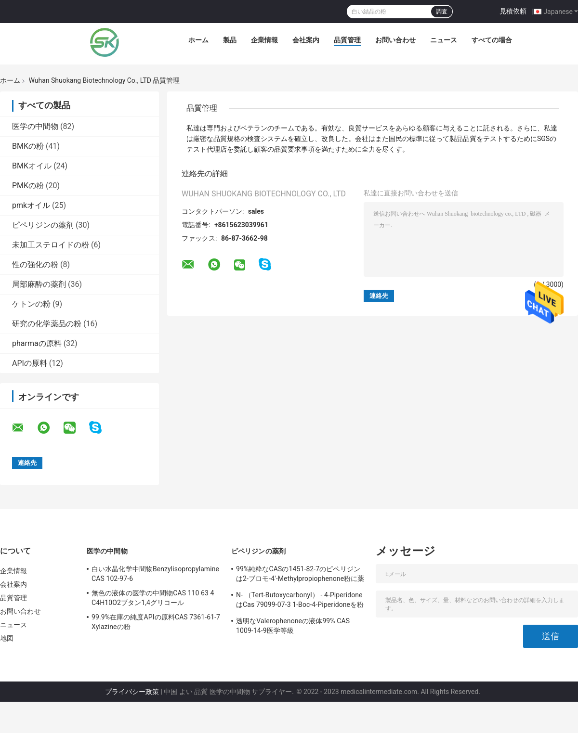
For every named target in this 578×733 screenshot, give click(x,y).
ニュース (443, 40)
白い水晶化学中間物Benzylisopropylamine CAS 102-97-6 (155, 573)
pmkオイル (31, 205)
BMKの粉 (28, 146)
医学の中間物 (35, 126)
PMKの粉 (28, 185)
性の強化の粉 (35, 264)
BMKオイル (32, 165)
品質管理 (347, 40)
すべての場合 (492, 40)
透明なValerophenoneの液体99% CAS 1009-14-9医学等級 (293, 625)
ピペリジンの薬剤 (43, 225)
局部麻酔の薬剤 (39, 284)
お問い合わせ (395, 40)
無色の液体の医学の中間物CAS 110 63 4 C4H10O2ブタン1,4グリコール (153, 597)
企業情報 (264, 40)
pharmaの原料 (37, 343)
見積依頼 (512, 11)
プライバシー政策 (132, 691)
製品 (229, 40)
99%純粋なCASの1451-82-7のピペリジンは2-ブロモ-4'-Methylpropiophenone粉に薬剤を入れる (300, 575)
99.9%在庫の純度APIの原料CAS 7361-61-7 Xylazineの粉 (156, 621)
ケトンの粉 (31, 304)
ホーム (198, 40)
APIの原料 (29, 363)
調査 (441, 11)
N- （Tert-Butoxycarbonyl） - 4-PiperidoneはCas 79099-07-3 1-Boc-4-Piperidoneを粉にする (300, 601)
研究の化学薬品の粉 (46, 323)
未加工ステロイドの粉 (50, 244)
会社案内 (305, 40)
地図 (6, 638)
